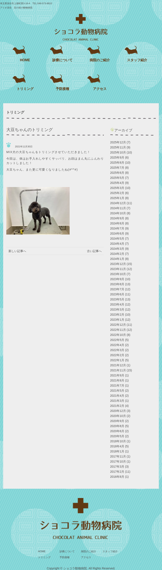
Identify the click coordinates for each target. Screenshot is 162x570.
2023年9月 (117, 279)
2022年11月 (118, 329)
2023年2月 (117, 314)
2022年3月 (117, 350)
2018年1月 (117, 451)
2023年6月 (117, 294)
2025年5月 (117, 177)
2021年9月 (117, 375)
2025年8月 (117, 162)
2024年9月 (117, 218)
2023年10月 (118, 274)
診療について (62, 60)
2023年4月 (117, 304)
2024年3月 (117, 248)
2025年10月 (118, 152)
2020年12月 (118, 411)
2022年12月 (118, 324)
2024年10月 (118, 213)
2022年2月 (117, 355)
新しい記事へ (17, 251)
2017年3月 (117, 466)
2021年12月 (118, 365)
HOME (25, 60)
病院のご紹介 (100, 60)
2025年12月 (118, 142)
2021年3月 (117, 400)
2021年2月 (117, 405)
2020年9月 (117, 421)
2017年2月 (117, 471)
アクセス (100, 89)
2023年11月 (118, 269)
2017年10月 (118, 461)
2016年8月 (117, 476)
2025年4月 (117, 183)
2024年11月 (118, 208)
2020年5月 (117, 436)
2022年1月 (117, 360)
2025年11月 (118, 147)
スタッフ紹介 (137, 60)
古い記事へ (94, 251)
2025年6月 (117, 172)
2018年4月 (117, 446)
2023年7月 (117, 289)
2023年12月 (118, 264)
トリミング (25, 89)
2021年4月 (117, 395)
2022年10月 (118, 335)
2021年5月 (117, 390)
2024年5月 (117, 238)
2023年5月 (117, 299)
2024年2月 (117, 253)
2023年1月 (117, 319)
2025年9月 (117, 157)
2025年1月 (117, 198)
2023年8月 (117, 284)
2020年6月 (117, 431)
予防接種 (62, 89)
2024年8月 (117, 223)
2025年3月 (117, 188)
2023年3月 (117, 309)
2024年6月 (117, 233)
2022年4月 (117, 345)
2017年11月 (118, 456)
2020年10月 (118, 416)
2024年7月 (117, 228)
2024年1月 (117, 259)
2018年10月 (118, 441)
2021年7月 (117, 385)
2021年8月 (117, 380)
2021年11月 (118, 370)
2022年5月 (117, 340)
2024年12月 (118, 203)
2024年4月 (117, 243)
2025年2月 (117, 193)
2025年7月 (117, 167)
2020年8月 (117, 426)
